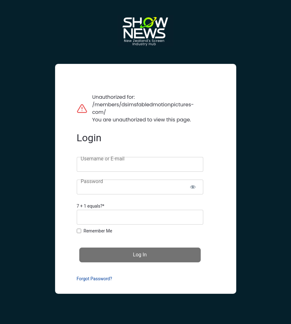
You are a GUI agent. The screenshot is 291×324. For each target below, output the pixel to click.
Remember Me (98, 230)
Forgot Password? (94, 278)
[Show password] (193, 187)
